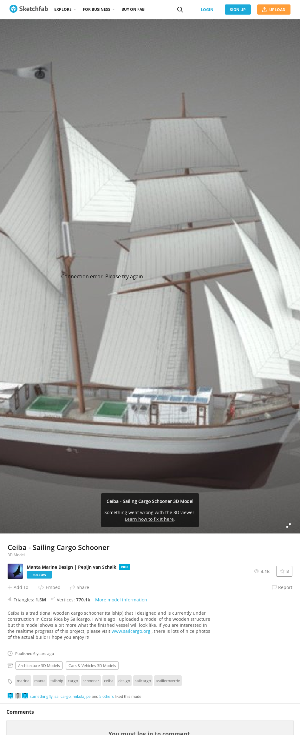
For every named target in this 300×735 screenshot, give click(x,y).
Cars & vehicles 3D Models (92, 665)
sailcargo (143, 680)
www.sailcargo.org (131, 631)
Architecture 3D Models (39, 665)
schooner (91, 680)
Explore (63, 9)
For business (96, 9)
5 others (106, 696)
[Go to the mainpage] (29, 9)
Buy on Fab (133, 9)
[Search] (180, 9)
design (124, 680)
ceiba (109, 680)
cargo (73, 680)
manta (40, 680)
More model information (121, 600)
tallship (56, 680)
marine (23, 680)
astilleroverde (168, 680)
